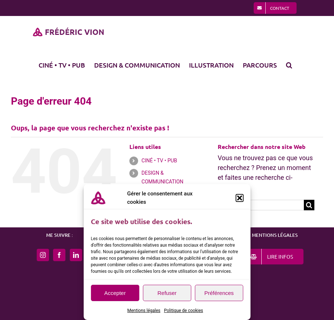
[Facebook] (59, 255)
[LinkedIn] (76, 255)
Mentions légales (143, 310)
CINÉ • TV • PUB (159, 160)
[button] (239, 198)
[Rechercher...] (261, 205)
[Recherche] (309, 205)
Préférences (219, 293)
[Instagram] (43, 255)
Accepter (115, 293)
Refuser (167, 293)
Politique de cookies (183, 310)
